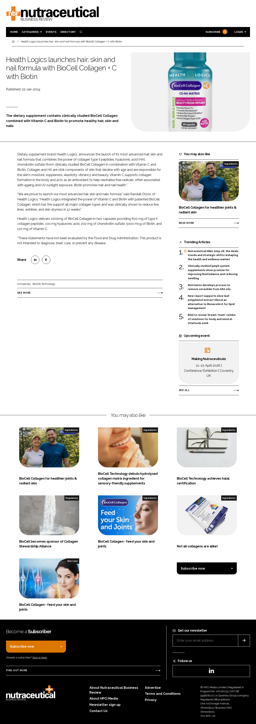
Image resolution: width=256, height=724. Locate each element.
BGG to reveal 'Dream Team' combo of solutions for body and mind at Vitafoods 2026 (212, 319)
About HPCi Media (103, 698)
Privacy (151, 700)
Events (51, 31)
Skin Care (72, 561)
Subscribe (216, 32)
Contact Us (98, 711)
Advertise (153, 688)
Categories (30, 31)
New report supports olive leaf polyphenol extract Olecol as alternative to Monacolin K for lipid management (211, 302)
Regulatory (72, 498)
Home (14, 31)
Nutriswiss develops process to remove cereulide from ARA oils (209, 287)
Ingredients (230, 164)
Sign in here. (39, 657)
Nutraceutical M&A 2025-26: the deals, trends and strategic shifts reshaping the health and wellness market (213, 255)
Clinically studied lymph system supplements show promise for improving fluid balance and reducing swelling (213, 272)
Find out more (16, 670)
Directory (68, 31)
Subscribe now (193, 568)
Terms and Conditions (163, 694)
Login (238, 31)
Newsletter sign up (105, 705)
